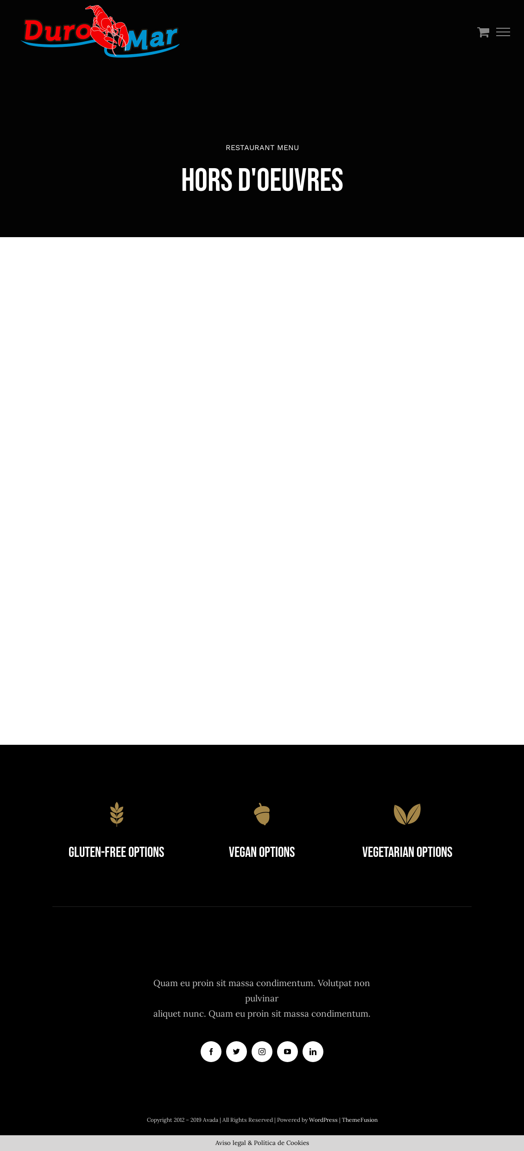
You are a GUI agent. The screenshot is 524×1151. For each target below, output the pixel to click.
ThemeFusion (360, 1119)
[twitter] (236, 1051)
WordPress (324, 1119)
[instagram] (262, 1051)
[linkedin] (313, 1051)
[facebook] (211, 1051)
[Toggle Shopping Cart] (483, 31)
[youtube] (287, 1051)
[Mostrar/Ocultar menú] (503, 32)
